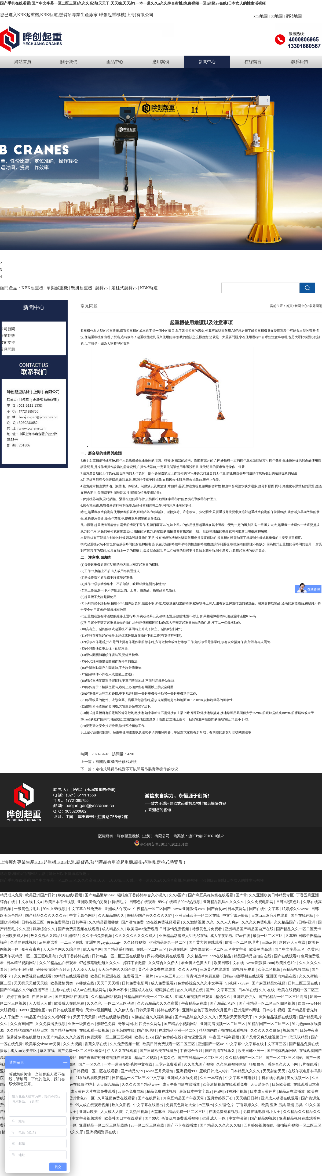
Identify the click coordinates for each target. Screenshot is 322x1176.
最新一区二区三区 (268, 936)
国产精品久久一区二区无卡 (298, 929)
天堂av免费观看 (168, 1064)
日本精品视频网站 (22, 963)
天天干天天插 (108, 983)
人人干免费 (10, 1017)
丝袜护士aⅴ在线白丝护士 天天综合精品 (87, 1085)
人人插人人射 (41, 1003)
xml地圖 (261, 16)
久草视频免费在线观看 (116, 1098)
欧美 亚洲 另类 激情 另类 (282, 1105)
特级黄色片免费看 (207, 929)
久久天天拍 (188, 970)
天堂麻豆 (159, 1112)
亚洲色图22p (40, 1010)
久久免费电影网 (261, 902)
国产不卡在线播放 (182, 1125)
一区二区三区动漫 (120, 1003)
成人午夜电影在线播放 (181, 1085)
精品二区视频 (146, 1058)
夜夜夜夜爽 (31, 949)
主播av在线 (61, 990)
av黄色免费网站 (131, 1092)
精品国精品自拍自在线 (253, 956)
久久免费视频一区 (125, 1044)
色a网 (218, 1092)
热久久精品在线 (190, 990)
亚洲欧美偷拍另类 (92, 902)
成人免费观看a (163, 983)
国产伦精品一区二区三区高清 (283, 997)
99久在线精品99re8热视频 (179, 902)
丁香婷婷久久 (248, 1105)
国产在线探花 (149, 1098)
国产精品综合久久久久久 (196, 1017)
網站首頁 (22, 61)
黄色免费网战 (58, 922)
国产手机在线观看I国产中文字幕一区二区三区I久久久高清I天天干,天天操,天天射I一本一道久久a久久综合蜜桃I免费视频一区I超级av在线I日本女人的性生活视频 (133, 3)
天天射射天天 (274, 1071)
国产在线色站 (302, 916)
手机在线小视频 (271, 1078)
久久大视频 (73, 1044)
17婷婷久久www (296, 909)
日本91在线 (247, 990)
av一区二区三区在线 (148, 1125)
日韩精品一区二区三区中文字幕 (139, 1078)
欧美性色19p (286, 963)
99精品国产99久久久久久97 (150, 916)
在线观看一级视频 (94, 1031)
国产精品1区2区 (223, 1003)
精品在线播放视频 (113, 1017)
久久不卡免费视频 (97, 936)
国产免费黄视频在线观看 (79, 929)
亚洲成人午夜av (117, 909)
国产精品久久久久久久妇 (221, 1125)
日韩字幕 (79, 922)
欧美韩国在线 (124, 1031)
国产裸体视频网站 (282, 1051)
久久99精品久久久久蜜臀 (158, 1003)
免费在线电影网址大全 (262, 1112)
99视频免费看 (244, 970)
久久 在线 (267, 990)
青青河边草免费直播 (203, 976)
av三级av (206, 1105)
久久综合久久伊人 (164, 963)
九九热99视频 (137, 1112)
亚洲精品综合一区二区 (168, 942)
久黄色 (313, 949)
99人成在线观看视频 (92, 1105)
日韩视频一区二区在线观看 (96, 1071)
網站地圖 (294, 16)
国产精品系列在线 (119, 949)
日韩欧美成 (282, 1085)
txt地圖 (277, 16)
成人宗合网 (92, 949)
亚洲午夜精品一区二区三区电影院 (28, 956)
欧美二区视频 (269, 970)
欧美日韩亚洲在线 (106, 976)
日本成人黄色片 (263, 1092)
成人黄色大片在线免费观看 (93, 1092)
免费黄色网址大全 (181, 1105)
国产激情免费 (133, 922)
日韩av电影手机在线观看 (243, 976)
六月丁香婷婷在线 (74, 956)
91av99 (23, 1010)
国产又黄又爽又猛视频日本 (265, 1037)
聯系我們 (299, 61)
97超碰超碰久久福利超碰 (152, 1017)
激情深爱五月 (195, 1037)
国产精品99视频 (263, 1118)
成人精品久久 (113, 929)
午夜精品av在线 (194, 1003)
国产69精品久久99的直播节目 (25, 990)
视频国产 (290, 1031)
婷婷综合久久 (44, 929)
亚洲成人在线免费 (182, 1078)
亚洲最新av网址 (247, 1010)
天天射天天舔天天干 (236, 1017)
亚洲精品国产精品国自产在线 (250, 929)
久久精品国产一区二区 (244, 1058)
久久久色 (95, 1003)
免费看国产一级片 (138, 976)
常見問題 (315, 306)
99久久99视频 (55, 909)
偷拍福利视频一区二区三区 (298, 1125)
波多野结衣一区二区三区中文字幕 (219, 949)
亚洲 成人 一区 (214, 1118)
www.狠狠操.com (260, 963)
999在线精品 (221, 956)
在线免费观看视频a (224, 1112)
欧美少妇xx (143, 1037)
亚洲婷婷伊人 (245, 997)
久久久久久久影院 (265, 1031)
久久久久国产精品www (141, 1085)
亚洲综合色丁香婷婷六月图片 (207, 1010)
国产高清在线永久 (220, 1051)
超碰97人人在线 (292, 942)
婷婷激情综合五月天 (53, 970)
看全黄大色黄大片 (196, 963)
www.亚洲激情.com (189, 909)
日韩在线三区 (33, 922)
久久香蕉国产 (22, 1024)
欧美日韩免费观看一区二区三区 (169, 1044)
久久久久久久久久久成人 (136, 936)
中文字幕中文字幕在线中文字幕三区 (256, 1044)
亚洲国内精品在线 (281, 976)
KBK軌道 (66, 862)
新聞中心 (207, 61)
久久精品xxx (198, 956)
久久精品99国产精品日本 (27, 1031)
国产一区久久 (90, 1064)
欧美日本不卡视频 (60, 902)
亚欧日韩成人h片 (214, 1071)
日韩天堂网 (145, 1010)
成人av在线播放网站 (90, 990)
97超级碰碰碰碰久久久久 (100, 963)
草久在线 (48, 1051)
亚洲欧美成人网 (15, 936)
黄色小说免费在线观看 (157, 970)
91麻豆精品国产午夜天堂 (184, 1098)
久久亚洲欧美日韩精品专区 (272, 895)
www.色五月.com (170, 976)
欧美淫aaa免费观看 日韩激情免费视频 (158, 929)
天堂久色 (168, 1058)
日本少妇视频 (274, 1010)
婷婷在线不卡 (169, 1010)
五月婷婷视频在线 (259, 1125)
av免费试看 (49, 942)
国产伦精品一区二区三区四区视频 (267, 1003)
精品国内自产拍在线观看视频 (224, 1031)
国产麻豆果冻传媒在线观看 (211, 895)
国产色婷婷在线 (168, 1037)
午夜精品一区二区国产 (152, 909)
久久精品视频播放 (104, 922)
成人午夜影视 (222, 936)
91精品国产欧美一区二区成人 (149, 997)
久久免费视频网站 (231, 1064)
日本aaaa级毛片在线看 (270, 916)
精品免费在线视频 (162, 1092)
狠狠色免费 (106, 1024)
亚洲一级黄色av (81, 1024)
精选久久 (223, 997)
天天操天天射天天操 (31, 983)
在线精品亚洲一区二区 (178, 1031)
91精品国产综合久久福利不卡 (46, 1017)
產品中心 (114, 61)
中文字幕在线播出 (148, 1105)
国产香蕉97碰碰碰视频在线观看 (106, 1058)
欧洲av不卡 (119, 990)
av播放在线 (85, 983)
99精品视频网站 (296, 970)
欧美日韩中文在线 (229, 963)
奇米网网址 (127, 1024)
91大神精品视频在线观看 (276, 1017)
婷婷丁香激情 (135, 963)
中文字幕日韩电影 (240, 1078)
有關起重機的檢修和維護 (116, 762)
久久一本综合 (212, 1078)
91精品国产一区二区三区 (269, 1024)
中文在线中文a (30, 902)
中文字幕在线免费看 (85, 909)
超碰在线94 (179, 949)
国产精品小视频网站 (181, 1024)
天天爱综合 (260, 1085)
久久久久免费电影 (257, 922)
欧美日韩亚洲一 (251, 1051)
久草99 (291, 936)
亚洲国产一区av (211, 1044)
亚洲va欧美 (89, 1112)
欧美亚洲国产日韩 (40, 895)
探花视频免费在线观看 (166, 956)
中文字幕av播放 (236, 916)
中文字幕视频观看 (87, 1118)
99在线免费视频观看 (163, 922)
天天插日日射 (247, 1098)
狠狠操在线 (165, 990)
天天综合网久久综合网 (62, 949)
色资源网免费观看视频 (180, 1118)
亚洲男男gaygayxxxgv (103, 942)
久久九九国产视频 (199, 1064)
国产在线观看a (286, 956)
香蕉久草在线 (96, 1044)
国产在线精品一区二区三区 (200, 1058)
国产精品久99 (132, 1071)
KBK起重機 (28, 14)
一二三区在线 (72, 942)
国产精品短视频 (64, 1031)
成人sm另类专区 (24, 1051)
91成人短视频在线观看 (194, 997)
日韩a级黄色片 (288, 902)
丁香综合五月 (191, 1051)
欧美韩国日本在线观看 (123, 1118)
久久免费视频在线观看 (33, 976)
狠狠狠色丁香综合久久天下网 (274, 1064)
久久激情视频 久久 (199, 922)
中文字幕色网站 (83, 916)
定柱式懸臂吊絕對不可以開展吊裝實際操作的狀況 (137, 769)
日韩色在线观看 (143, 902)
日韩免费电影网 (135, 983)
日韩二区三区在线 (303, 983)
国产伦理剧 (147, 1031)
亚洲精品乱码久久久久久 (224, 902)
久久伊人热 (124, 1010)
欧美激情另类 (62, 983)
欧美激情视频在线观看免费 (226, 1085)
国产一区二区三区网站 (284, 1058)
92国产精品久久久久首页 (64, 1037)
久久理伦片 (225, 1105)
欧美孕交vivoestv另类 (43, 1044)
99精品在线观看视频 (71, 976)
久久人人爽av (228, 922)
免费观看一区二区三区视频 (110, 1037)
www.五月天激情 (160, 1071)
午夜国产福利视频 (224, 1037)
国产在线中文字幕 (264, 909)
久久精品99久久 (111, 916)
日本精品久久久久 (245, 1071)
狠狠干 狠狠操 (22, 970)
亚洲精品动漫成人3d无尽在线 (184, 936)
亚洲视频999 (187, 1071)
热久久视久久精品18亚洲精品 (55, 936)
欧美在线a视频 (70, 895)
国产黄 (241, 895)
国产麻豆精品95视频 (269, 983)
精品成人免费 (12, 895)
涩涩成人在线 (142, 990)
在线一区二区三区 (151, 949)
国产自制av (216, 909)
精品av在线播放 (292, 1092)
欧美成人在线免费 (69, 1003)
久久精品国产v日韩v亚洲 (295, 922)
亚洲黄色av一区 (82, 1098)
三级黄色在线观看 (215, 970)
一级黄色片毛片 (27, 909)
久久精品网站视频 (106, 997)
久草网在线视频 (24, 942)
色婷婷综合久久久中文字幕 (201, 983)
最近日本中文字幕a (195, 1092)
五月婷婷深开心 (220, 1098)
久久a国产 (177, 895)
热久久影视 (121, 1105)
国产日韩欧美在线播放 (159, 1051)
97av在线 (243, 936)
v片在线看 (310, 1064)
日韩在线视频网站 (68, 1010)
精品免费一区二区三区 (187, 1112)
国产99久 (152, 1118)
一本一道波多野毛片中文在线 (128, 1064)
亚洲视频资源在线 (101, 1132)
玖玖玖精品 (299, 1037)
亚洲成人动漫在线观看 (280, 1098)
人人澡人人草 (84, 970)
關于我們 (69, 61)
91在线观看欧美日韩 (92, 1078)
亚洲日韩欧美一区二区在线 (198, 916)
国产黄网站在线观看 (72, 997)
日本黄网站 (237, 909)
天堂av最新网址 (98, 1010)
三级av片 (269, 942)
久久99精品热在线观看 (58, 963)
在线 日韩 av (42, 997)
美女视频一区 (298, 1078)
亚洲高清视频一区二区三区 (223, 1024)
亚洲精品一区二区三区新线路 (104, 1125)
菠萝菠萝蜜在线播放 (23, 1037)
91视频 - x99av (237, 983)
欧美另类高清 (261, 949)
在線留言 (253, 61)
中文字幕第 (238, 1118)
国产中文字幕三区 (290, 949)
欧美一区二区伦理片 (242, 942)
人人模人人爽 (112, 1112)
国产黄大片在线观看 (206, 942)
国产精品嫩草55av (100, 895)
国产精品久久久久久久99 (46, 916)
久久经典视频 (135, 942)
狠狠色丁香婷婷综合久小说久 (142, 895)
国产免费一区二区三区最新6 (81, 1051)
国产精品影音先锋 (303, 1010)
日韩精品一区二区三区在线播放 (118, 956)
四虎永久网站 (150, 1024)
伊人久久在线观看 (122, 1051)
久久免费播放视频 (51, 1024)
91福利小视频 (236, 1092)
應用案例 (161, 61)
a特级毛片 (118, 902)
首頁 (289, 306)
